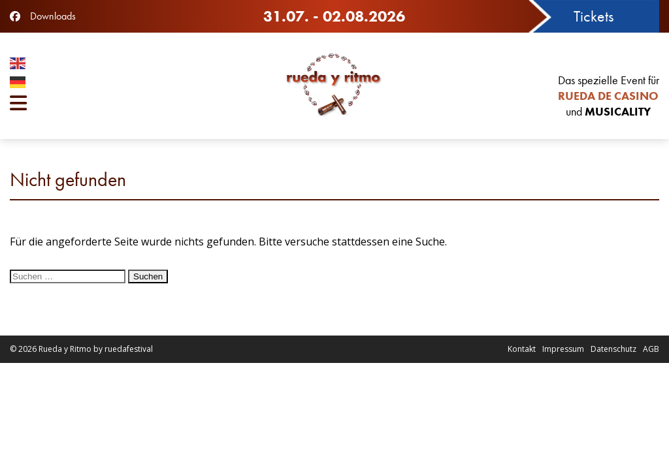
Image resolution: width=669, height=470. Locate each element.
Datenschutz (613, 348)
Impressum (563, 348)
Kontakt (522, 348)
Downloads (53, 16)
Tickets (593, 16)
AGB (651, 348)
